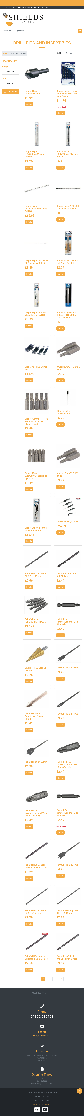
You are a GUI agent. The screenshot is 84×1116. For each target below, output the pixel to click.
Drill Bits (10, 84)
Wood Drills (11, 72)
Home (5, 53)
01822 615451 (11, 7)
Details (29, 104)
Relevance (70, 53)
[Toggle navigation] (5, 3)
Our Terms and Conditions (42, 1104)
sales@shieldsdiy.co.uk (28, 7)
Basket (45, 7)
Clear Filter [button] (10, 91)
